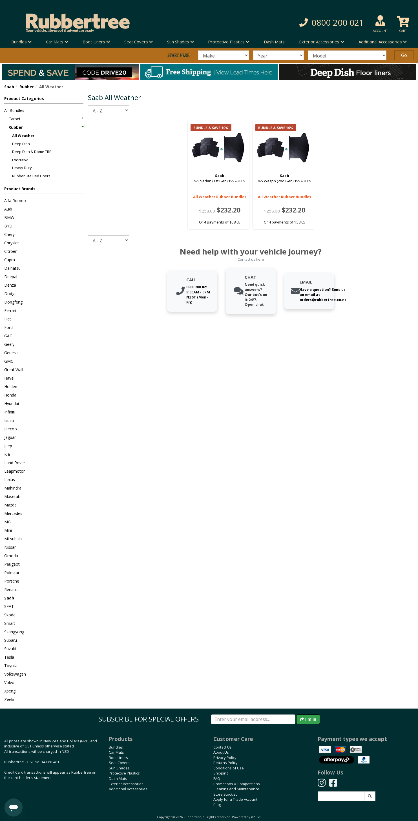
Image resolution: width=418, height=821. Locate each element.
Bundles (116, 747)
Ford (8, 327)
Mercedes (13, 513)
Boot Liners (118, 757)
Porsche (11, 581)
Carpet (45, 118)
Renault (11, 589)
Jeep (8, 445)
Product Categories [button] (24, 98)
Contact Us (222, 747)
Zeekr (9, 699)
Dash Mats (274, 42)
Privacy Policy (224, 757)
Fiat (7, 319)
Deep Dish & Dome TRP (32, 151)
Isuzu (9, 420)
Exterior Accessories (126, 783)
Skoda (10, 615)
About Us (221, 752)
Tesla (9, 657)
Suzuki (10, 648)
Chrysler (11, 242)
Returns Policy (225, 762)
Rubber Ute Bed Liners (31, 175)
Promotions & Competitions (236, 783)
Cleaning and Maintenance (236, 788)
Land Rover (14, 462)
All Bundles (14, 110)
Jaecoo (10, 428)
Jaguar (10, 437)
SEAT (9, 606)
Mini (8, 530)
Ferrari (10, 310)
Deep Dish (21, 143)
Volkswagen (15, 674)
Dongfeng (13, 302)
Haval (9, 378)
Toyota (10, 665)
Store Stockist (225, 794)
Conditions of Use (228, 768)
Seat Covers (119, 762)
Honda (10, 395)
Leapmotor (14, 471)
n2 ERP (256, 817)
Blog (217, 804)
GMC (8, 361)
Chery (9, 234)
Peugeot (12, 564)
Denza (10, 285)
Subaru (10, 640)
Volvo (9, 682)
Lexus (9, 479)
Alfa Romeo (15, 200)
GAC (8, 335)
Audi (8, 209)
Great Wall (13, 369)
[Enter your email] (253, 719)
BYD (8, 226)
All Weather (23, 135)
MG (7, 522)
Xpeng (10, 691)
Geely (9, 344)
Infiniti (9, 412)
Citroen (10, 251)
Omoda (11, 555)
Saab (9, 86)
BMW (9, 217)
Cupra (9, 259)
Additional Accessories (128, 788)
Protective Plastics (124, 773)
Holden (10, 386)
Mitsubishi (13, 538)
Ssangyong (14, 631)
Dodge (10, 293)
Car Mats (116, 752)
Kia (7, 454)
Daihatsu (12, 268)
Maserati (12, 496)
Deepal (10, 276)
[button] (299, 23)
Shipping (220, 773)
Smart (9, 623)
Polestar (11, 572)
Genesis (11, 352)
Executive (20, 159)
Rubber (26, 86)
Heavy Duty (22, 167)
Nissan (10, 547)
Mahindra (12, 488)
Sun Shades (119, 768)
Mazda (10, 505)
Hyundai (11, 403)
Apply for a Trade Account (235, 799)
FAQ (216, 778)
